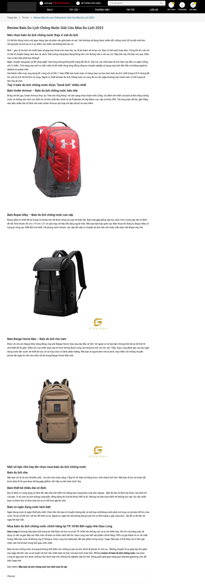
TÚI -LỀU (75, 9)
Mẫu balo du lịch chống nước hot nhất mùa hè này (43, 567)
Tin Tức (130, 9)
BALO (51, 9)
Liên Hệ (154, 9)
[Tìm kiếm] (162, 3)
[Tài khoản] (182, 6)
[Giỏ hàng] (193, 6)
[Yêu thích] (171, 6)
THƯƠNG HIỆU (103, 9)
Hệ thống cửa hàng (91, 3)
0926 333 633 (61, 3)
